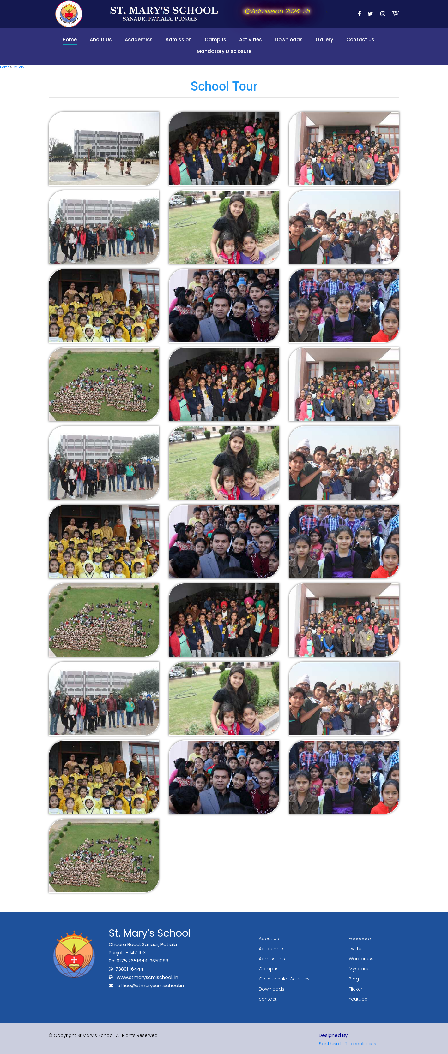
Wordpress (361, 959)
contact (268, 999)
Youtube (358, 999)
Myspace (359, 969)
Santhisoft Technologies (347, 1043)
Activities (250, 39)
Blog (354, 979)
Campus (215, 39)
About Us (101, 39)
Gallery (324, 39)
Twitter (356, 948)
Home (70, 39)
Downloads (289, 39)
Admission (179, 39)
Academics (139, 39)
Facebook (360, 938)
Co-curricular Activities (284, 979)
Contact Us (360, 39)
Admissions (272, 959)
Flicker (355, 989)
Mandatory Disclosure (224, 51)
